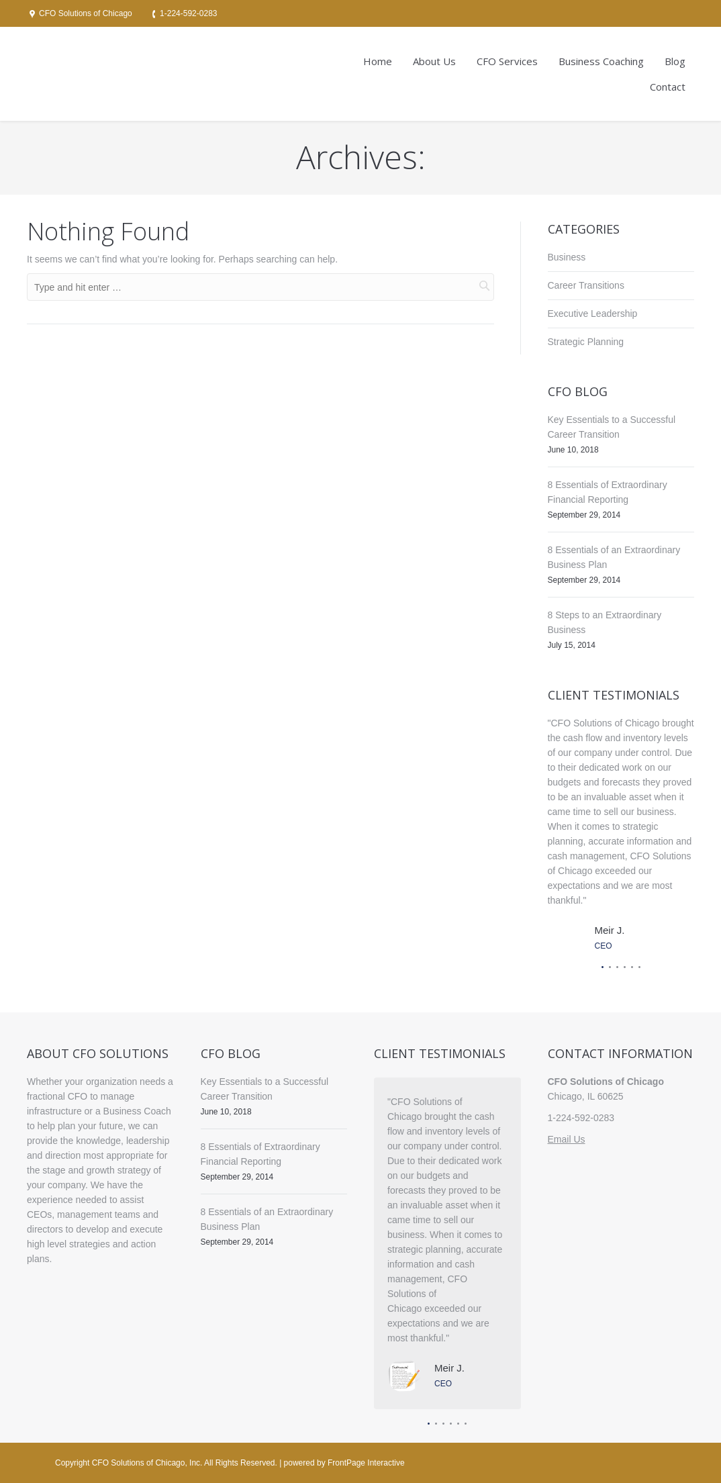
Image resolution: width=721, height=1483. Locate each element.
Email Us (566, 1139)
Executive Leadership (593, 313)
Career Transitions (586, 285)
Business (567, 257)
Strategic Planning (586, 341)
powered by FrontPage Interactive (344, 1463)
